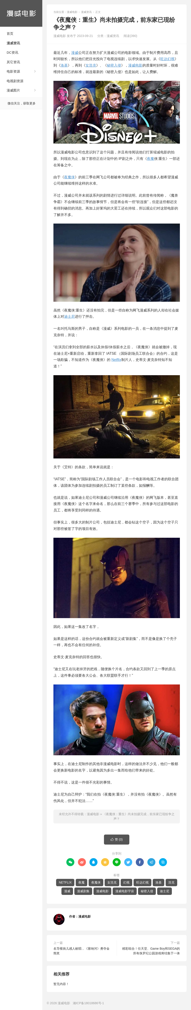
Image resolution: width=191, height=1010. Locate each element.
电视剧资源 (15, 81)
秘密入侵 (114, 65)
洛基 (64, 65)
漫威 (74, 53)
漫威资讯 (13, 43)
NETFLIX (65, 882)
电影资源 (13, 71)
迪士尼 (69, 316)
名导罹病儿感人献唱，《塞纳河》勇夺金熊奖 (81, 951)
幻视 (126, 882)
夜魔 (150, 159)
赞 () (117, 839)
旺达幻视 (167, 59)
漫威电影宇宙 (124, 891)
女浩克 (90, 65)
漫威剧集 (83, 891)
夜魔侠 (69, 177)
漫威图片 (13, 90)
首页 (10, 33)
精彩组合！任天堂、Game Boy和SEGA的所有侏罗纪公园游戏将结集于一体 (151, 951)
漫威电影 (21, 13)
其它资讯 (13, 62)
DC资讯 (12, 52)
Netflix (116, 360)
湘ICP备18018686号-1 (88, 1003)
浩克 (171, 882)
